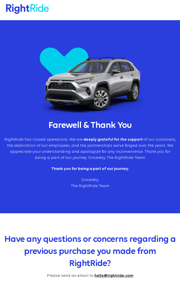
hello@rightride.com (114, 276)
